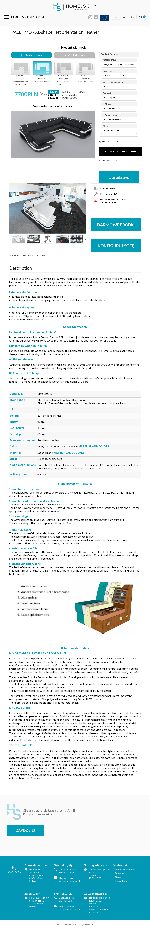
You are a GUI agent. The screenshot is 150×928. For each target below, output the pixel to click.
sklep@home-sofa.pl (69, 881)
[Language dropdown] (116, 16)
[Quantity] (117, 141)
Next (85, 239)
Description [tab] (20, 267)
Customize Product (117, 151)
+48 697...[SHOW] (33, 17)
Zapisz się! (25, 830)
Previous (10, 239)
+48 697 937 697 (67, 872)
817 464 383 (65, 900)
